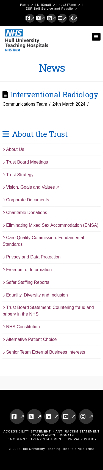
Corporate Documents (25, 199)
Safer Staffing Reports (25, 282)
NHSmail (44, 4)
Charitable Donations (24, 212)
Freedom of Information (27, 269)
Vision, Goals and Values (28, 187)
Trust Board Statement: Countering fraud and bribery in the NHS (48, 310)
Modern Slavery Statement (36, 439)
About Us (13, 149)
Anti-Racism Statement (77, 431)
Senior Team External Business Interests (43, 352)
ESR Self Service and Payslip (49, 8)
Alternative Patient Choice (29, 339)
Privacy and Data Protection (31, 257)
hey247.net (67, 4)
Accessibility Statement (27, 431)
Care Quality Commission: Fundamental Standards (43, 241)
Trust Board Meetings (25, 162)
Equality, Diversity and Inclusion (35, 295)
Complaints (44, 435)
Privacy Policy (82, 439)
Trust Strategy (18, 174)
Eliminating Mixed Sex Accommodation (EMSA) (50, 225)
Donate (67, 435)
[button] (96, 37)
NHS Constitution (21, 326)
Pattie (24, 4)
